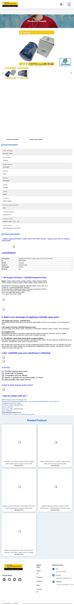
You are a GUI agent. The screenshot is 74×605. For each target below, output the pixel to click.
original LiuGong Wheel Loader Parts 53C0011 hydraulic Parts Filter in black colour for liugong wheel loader (19, 551)
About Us (38, 572)
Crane (3, 294)
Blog (38, 585)
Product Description (36, 139)
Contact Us (39, 590)
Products (39, 577)
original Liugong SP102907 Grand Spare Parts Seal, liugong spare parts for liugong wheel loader (18, 507)
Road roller (5, 292)
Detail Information (12, 139)
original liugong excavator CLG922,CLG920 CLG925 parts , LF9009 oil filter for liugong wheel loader (55, 507)
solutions (39, 581)
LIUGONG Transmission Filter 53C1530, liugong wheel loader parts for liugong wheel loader (19, 462)
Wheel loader (6, 290)
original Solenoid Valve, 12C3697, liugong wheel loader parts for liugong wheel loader (55, 462)
